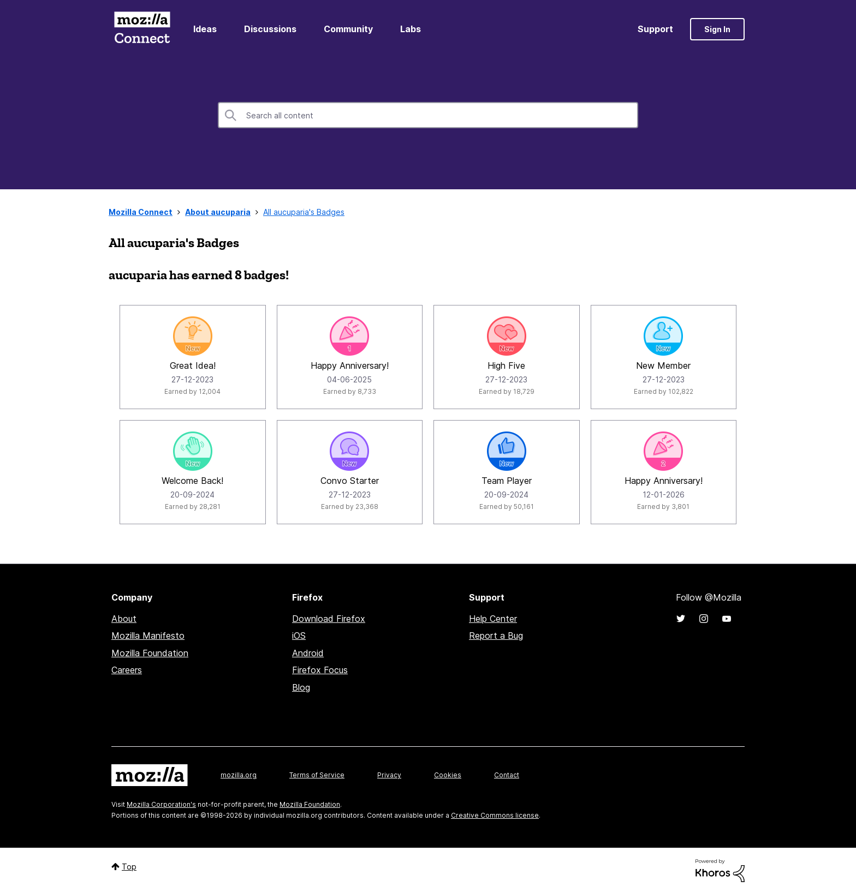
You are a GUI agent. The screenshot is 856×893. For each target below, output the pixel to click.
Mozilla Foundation (149, 653)
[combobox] (428, 115)
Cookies (447, 775)
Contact (506, 775)
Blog (301, 687)
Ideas (205, 28)
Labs (410, 28)
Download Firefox (328, 618)
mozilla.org (239, 775)
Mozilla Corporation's (161, 804)
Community (348, 28)
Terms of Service (316, 775)
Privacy (389, 775)
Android (308, 653)
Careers (126, 669)
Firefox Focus (320, 669)
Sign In (717, 29)
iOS (299, 635)
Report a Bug (496, 635)
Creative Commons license (495, 815)
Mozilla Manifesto (148, 635)
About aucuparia (218, 212)
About (123, 618)
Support (655, 28)
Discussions (270, 28)
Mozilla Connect (142, 29)
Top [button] (129, 866)
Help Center (493, 618)
